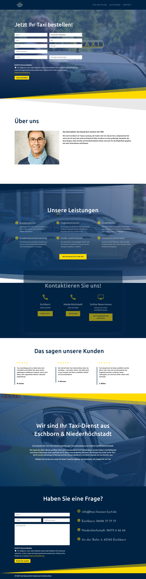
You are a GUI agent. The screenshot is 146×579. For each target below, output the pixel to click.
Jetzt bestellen (22, 78)
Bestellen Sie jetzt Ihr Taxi (72, 256)
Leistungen (114, 5)
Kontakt (127, 5)
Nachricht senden (22, 561)
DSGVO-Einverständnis (24, 65)
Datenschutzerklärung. (22, 73)
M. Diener (20, 383)
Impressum (37, 576)
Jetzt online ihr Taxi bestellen (99, 318)
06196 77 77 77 (46, 314)
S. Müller (102, 383)
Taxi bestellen (99, 5)
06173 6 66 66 (73, 314)
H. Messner (62, 381)
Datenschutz (47, 576)
